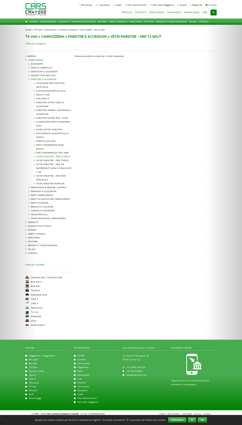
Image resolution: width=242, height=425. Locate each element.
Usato (117, 5)
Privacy (197, 414)
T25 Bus (31, 367)
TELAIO (193, 21)
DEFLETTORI (43, 95)
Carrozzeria (50, 29)
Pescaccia (32, 382)
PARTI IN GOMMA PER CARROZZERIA (50, 199)
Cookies (207, 414)
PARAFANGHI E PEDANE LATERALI (49, 187)
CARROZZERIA (48, 21)
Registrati (196, 5)
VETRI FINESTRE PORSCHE (50, 183)
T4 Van (38, 29)
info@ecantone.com (136, 375)
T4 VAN (31, 36)
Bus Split (31, 359)
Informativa (177, 420)
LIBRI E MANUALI (118, 21)
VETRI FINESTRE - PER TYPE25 (52, 160)
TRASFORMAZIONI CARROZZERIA (48, 218)
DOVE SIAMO (157, 12)
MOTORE (149, 21)
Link (78, 379)
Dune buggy (33, 398)
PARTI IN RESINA (39, 203)
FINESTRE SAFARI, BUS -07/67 (52, 118)
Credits (162, 414)
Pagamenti (81, 367)
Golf (29, 394)
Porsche (31, 390)
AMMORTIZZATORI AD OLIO (51, 91)
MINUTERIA (135, 21)
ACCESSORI (37, 64)
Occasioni (102, 5)
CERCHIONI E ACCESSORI (44, 71)
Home (28, 29)
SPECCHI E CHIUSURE (42, 207)
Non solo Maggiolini (162, 5)
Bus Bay (31, 363)
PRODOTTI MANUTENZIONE (171, 21)
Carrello (211, 5)
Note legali (187, 414)
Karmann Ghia (34, 371)
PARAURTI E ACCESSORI (43, 191)
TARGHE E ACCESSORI (43, 210)
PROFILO (127, 12)
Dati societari (173, 414)
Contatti (80, 359)
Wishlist (80, 382)
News (78, 371)
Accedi (182, 5)
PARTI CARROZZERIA (42, 195)
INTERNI (102, 21)
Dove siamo (82, 363)
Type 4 (30, 379)
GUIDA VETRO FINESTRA (49, 129)
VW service (85, 5)
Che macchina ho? (136, 5)
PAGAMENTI (174, 12)
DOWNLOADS (191, 12)
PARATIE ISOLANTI (46, 141)
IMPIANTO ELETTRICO (83, 21)
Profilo (79, 355)
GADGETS (64, 21)
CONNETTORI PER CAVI (43, 75)
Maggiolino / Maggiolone (40, 355)
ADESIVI (33, 21)
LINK (204, 12)
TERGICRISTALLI (39, 214)
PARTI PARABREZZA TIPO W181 (52, 153)
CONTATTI (140, 12)
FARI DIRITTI (42, 98)
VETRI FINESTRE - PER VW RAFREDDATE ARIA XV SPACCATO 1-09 (54, 168)
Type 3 (30, 375)
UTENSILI (203, 21)
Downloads (81, 375)
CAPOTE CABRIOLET (41, 68)
